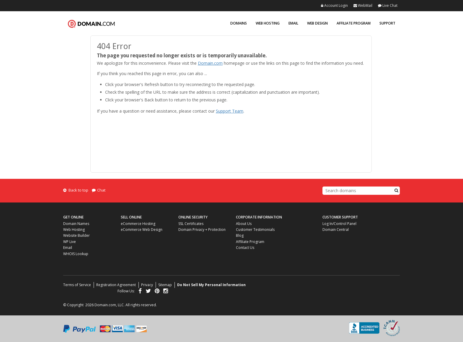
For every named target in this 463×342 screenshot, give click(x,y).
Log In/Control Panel (339, 223)
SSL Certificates (190, 223)
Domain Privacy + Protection (202, 229)
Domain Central (335, 229)
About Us (244, 223)
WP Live (69, 241)
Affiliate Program (354, 23)
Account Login (334, 5)
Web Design (317, 23)
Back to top (75, 190)
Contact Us (245, 247)
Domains (238, 23)
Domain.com (91, 24)
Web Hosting (268, 23)
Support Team (229, 111)
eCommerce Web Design (141, 229)
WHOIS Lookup (75, 253)
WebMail (362, 5)
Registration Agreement (116, 284)
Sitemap (165, 284)
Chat (98, 190)
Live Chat (387, 5)
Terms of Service (77, 284)
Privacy (147, 284)
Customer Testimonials (255, 229)
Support (387, 23)
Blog (240, 235)
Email (293, 23)
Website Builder (76, 235)
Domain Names (76, 223)
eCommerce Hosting (138, 223)
